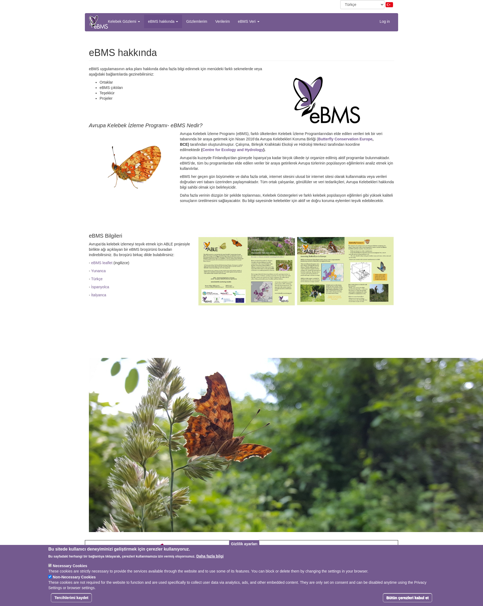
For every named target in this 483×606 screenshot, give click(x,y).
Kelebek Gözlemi (124, 21)
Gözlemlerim (196, 21)
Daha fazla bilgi (210, 557)
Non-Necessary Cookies (74, 578)
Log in (385, 21)
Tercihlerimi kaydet (71, 599)
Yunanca (98, 271)
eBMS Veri (248, 21)
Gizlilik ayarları (244, 545)
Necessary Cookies (70, 567)
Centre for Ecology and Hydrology (232, 150)
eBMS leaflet (101, 263)
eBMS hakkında (163, 21)
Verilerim (222, 21)
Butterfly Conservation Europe (345, 139)
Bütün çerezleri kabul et (407, 599)
